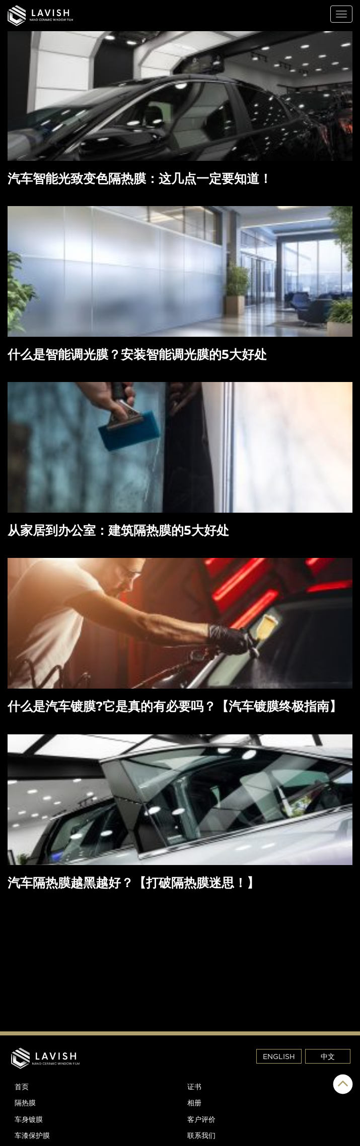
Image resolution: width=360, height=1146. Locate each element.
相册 (194, 1102)
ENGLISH (279, 1056)
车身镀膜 (29, 1119)
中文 (328, 1056)
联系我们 (201, 1135)
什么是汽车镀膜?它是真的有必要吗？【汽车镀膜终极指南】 (175, 706)
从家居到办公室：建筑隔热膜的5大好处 (118, 530)
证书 (194, 1086)
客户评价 (201, 1119)
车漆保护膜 (32, 1135)
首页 (22, 1086)
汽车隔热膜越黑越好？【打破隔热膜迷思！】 (133, 882)
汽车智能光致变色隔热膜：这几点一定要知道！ (141, 178)
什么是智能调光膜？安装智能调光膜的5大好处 (139, 354)
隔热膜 (25, 1102)
